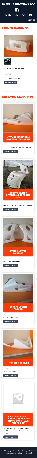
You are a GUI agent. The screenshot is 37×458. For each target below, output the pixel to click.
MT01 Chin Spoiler (18, 363)
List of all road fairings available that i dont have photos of (18, 419)
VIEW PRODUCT (11, 152)
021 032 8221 (15, 15)
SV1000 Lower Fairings (18, 252)
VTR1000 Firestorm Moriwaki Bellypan (18, 138)
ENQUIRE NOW (10, 82)
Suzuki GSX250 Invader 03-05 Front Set (18, 195)
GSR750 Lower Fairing (18, 308)
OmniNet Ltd (27, 453)
